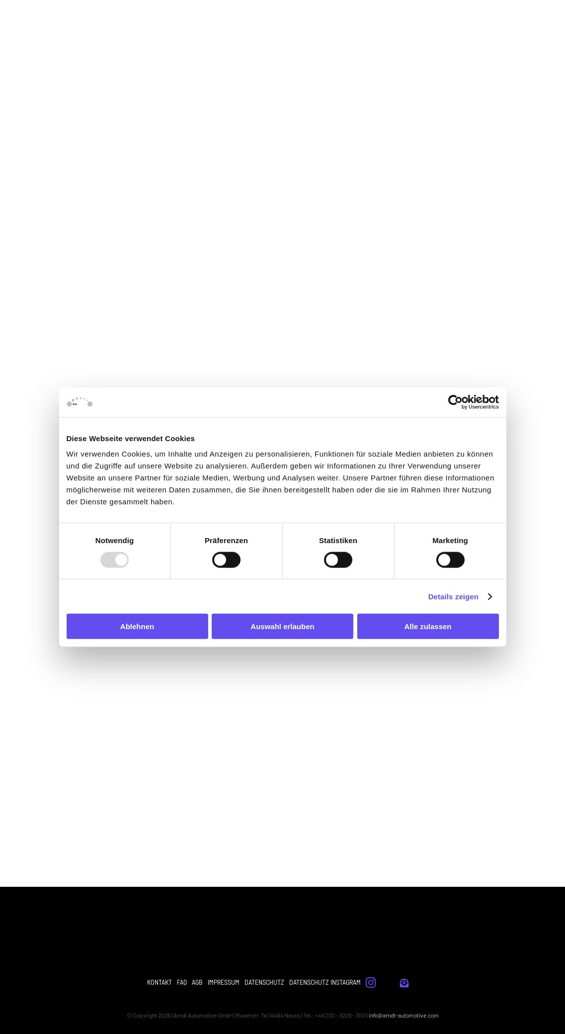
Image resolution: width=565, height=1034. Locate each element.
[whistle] (388, 981)
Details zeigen (453, 596)
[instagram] (371, 983)
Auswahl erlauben (282, 626)
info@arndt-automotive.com (404, 1015)
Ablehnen (137, 626)
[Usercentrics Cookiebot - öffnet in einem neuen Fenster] (455, 401)
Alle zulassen (427, 626)
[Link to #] (404, 983)
